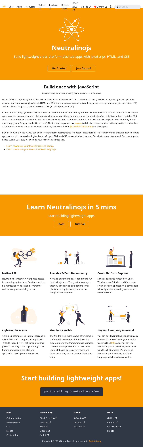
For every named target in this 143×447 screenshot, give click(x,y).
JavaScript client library (81, 126)
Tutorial (80, 224)
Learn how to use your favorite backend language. (31, 149)
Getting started (14, 418)
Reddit (44, 435)
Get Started (59, 68)
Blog (110, 430)
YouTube (79, 426)
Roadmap (53, 6)
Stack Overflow (48, 418)
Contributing (12, 435)
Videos (42, 6)
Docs (11, 6)
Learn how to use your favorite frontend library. (30, 145)
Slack (43, 426)
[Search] (127, 7)
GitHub (86, 6)
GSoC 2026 (75, 6)
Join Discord (83, 68)
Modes (9, 430)
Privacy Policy (114, 426)
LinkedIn (79, 422)
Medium (45, 422)
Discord (45, 430)
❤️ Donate (100, 6)
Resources (30, 6)
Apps (19, 6)
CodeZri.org (95, 441)
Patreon (112, 422)
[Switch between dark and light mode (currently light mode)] (110, 7)
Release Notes (65, 7)
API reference (13, 422)
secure (78, 123)
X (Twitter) (80, 418)
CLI (8, 426)
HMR (112, 342)
